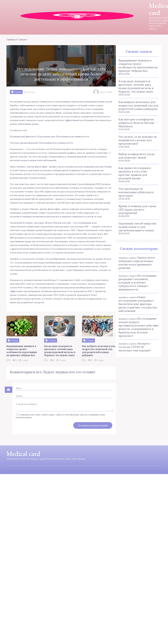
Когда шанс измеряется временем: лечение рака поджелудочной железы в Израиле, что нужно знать (134, 87)
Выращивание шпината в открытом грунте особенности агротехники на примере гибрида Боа (137, 66)
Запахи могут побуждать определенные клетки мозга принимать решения (135, 260)
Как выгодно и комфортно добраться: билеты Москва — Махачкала (136, 123)
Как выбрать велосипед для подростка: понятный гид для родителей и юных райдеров (137, 106)
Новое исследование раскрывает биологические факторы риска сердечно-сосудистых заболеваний (138, 301)
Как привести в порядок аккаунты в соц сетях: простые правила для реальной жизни (137, 172)
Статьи (21, 39)
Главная (10, 39)
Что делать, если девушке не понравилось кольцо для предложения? (136, 140)
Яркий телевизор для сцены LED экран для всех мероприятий (136, 206)
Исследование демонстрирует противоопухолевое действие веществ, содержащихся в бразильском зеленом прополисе (137, 324)
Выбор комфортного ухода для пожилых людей (138, 156)
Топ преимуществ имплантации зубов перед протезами (134, 189)
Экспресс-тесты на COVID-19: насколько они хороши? (137, 344)
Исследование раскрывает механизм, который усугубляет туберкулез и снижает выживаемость (136, 279)
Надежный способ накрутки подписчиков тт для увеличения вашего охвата (136, 224)
